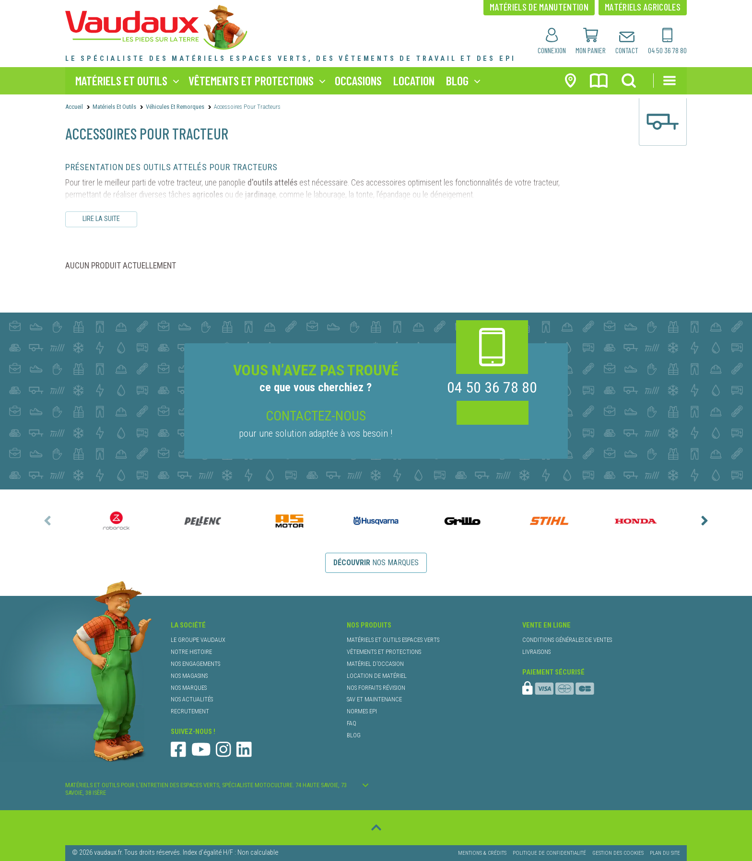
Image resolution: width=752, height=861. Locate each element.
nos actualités (192, 699)
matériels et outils (121, 80)
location (414, 80)
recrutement (190, 711)
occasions (358, 80)
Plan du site (665, 853)
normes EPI (362, 711)
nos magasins (189, 675)
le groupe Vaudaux (198, 639)
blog (457, 80)
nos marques (376, 562)
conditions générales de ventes (567, 639)
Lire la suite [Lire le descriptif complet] (101, 219)
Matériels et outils (114, 106)
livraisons (536, 651)
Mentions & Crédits (482, 853)
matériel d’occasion (375, 663)
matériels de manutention (539, 6)
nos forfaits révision (376, 687)
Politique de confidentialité (549, 853)
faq (351, 723)
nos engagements (195, 663)
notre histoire (191, 651)
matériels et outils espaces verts (393, 639)
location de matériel (377, 675)
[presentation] (47, 520)
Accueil (74, 106)
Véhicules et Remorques (175, 106)
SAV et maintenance (374, 699)
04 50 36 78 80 (492, 388)
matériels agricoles (643, 6)
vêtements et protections (251, 80)
